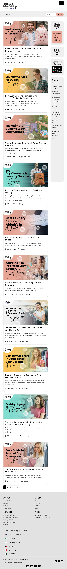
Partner (37, 503)
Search (59, 14)
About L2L (7, 501)
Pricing (5, 503)
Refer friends (39, 501)
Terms (37, 505)
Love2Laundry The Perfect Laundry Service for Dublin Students (57, 101)
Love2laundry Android (42, 517)
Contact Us (7, 508)
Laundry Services (9, 522)
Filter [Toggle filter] (7, 14)
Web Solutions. (17, 562)
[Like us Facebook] (55, 51)
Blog (36, 508)
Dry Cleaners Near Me (10, 517)
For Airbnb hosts (9, 515)
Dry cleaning (24, 204)
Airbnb (22, 249)
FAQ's (5, 505)
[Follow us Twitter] (59, 51)
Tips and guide (25, 156)
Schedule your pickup (57, 37)
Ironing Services (8, 520)
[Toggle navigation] (61, 3)
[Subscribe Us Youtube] (57, 54)
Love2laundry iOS (41, 515)
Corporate (6, 524)
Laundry (23, 62)
